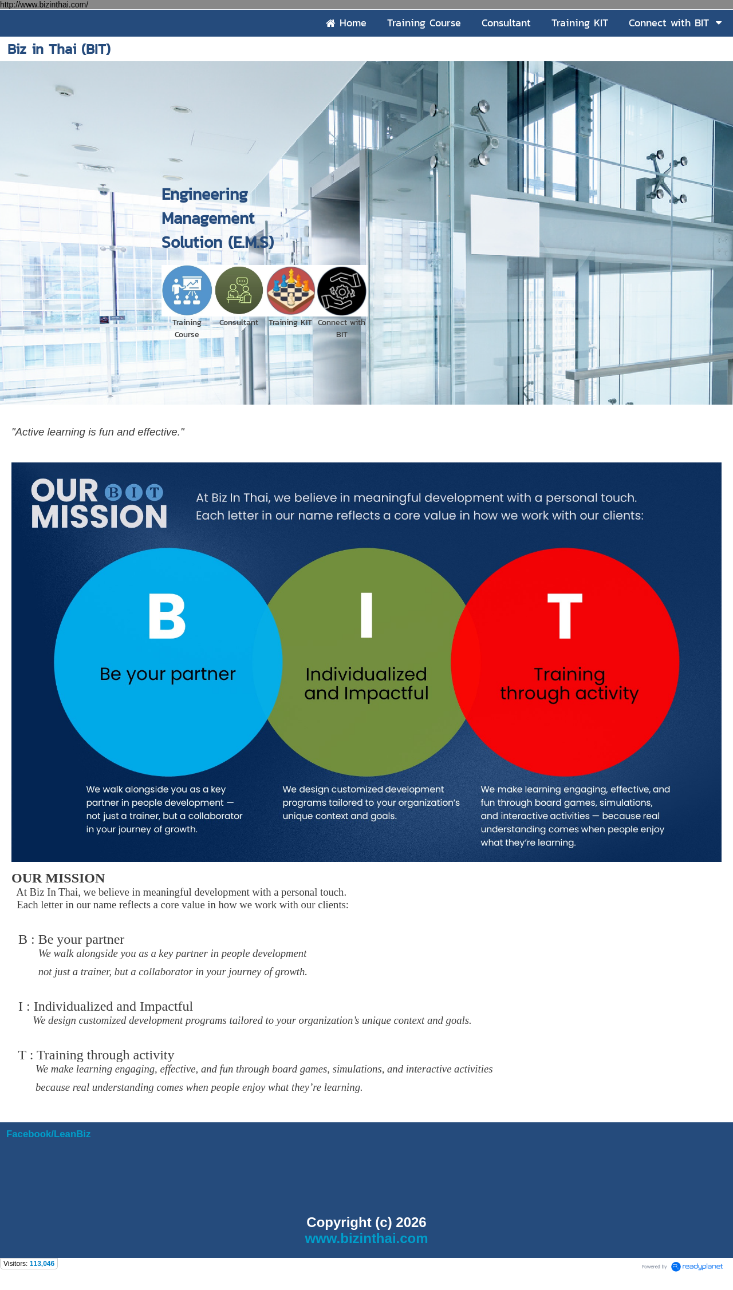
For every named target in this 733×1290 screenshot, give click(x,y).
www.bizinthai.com (366, 1238)
